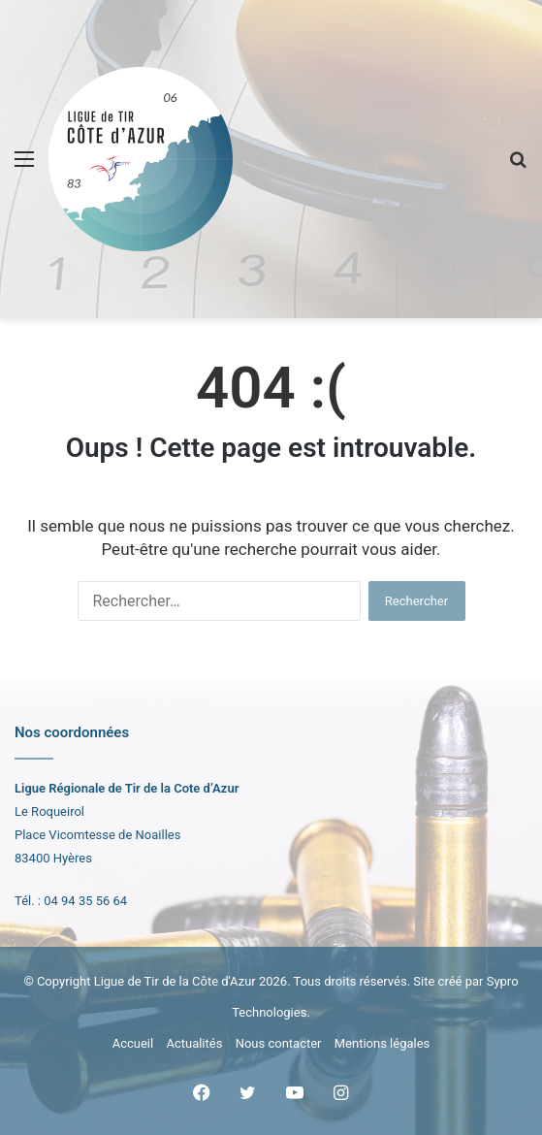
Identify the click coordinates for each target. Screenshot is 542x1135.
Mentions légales (382, 1043)
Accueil (132, 1043)
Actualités (194, 1043)
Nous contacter (279, 1043)
